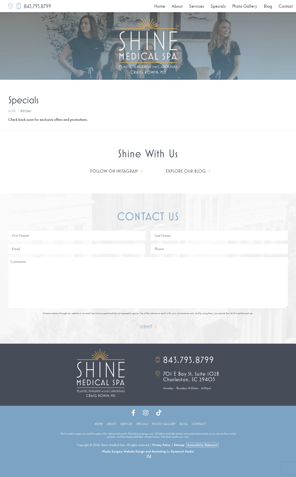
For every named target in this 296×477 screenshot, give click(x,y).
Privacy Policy (161, 445)
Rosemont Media (182, 451)
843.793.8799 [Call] (185, 359)
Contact (286, 6)
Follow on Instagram (114, 171)
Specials (218, 6)
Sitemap (179, 445)
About (177, 6)
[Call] (18, 6)
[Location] (10, 6)
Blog (268, 6)
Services (196, 6)
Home (159, 6)
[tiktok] (159, 414)
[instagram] (145, 414)
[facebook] (133, 414)
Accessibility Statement (202, 445)
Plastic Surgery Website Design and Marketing (134, 451)
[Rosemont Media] (148, 457)
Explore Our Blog (186, 171)
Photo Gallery (244, 6)
